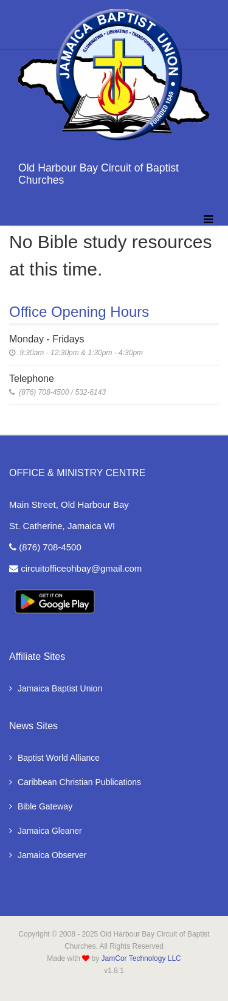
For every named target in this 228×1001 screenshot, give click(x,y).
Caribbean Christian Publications (75, 782)
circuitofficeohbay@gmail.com (75, 568)
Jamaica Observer (47, 855)
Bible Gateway (40, 806)
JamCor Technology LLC (141, 958)
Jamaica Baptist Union (55, 688)
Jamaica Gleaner (45, 831)
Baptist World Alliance (54, 758)
